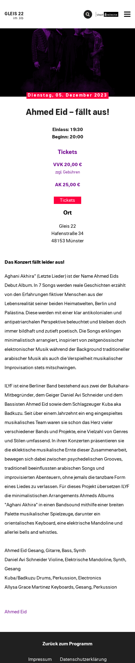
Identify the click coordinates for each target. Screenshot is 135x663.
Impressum (40, 659)
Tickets (67, 200)
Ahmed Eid (16, 611)
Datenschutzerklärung (83, 659)
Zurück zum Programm (67, 643)
